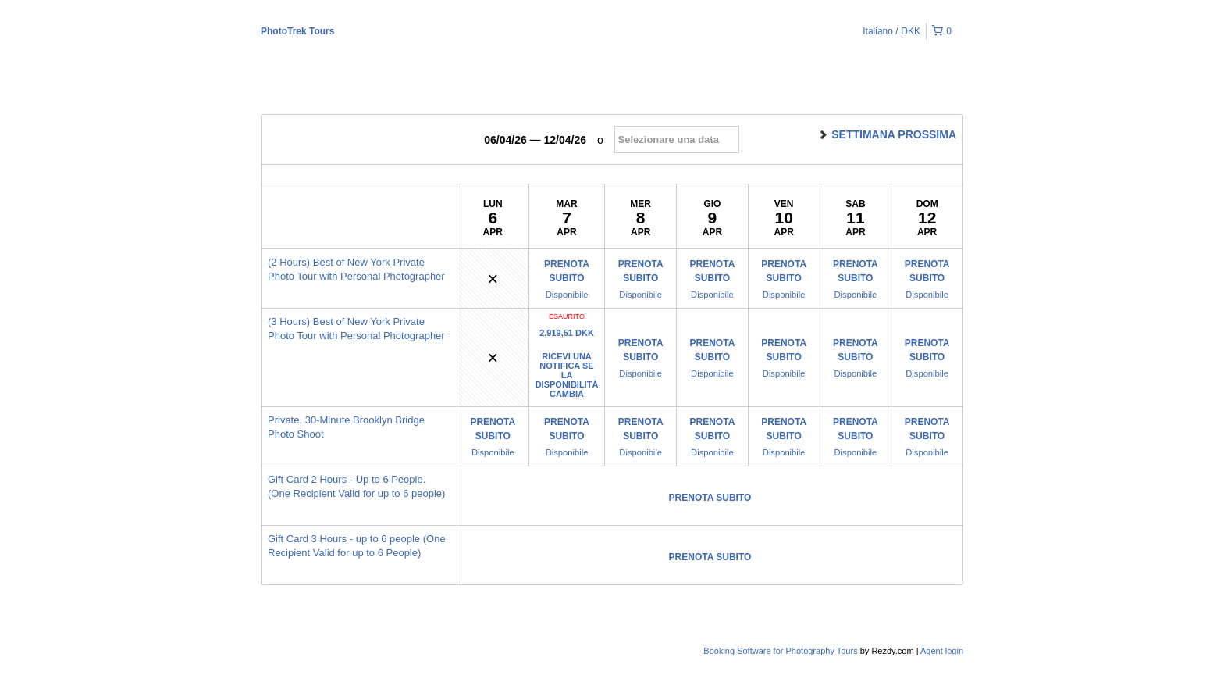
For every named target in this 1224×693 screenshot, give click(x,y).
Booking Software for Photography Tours (781, 650)
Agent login (941, 650)
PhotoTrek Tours (297, 31)
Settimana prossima (886, 134)
